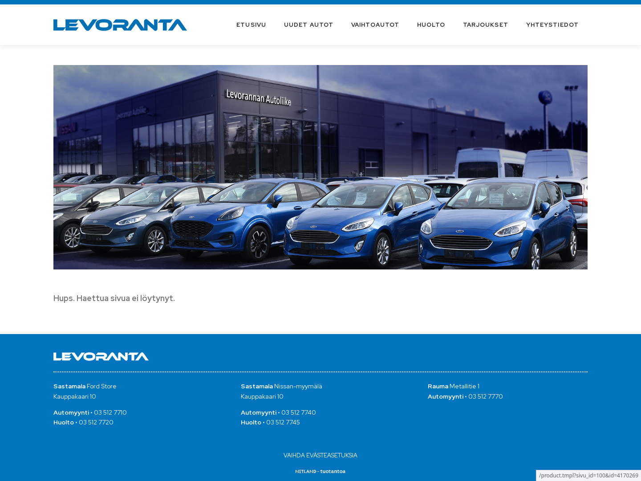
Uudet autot (308, 25)
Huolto (431, 25)
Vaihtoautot (375, 25)
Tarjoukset (485, 25)
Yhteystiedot (552, 25)
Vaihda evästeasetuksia (320, 455)
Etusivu (251, 25)
